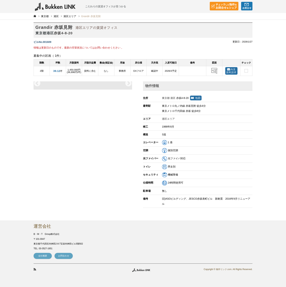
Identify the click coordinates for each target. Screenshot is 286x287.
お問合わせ (63, 256)
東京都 (45, 16)
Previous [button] (37, 83)
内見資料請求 (231, 71)
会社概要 (42, 256)
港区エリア (69, 16)
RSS (35, 269)
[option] (82, 83)
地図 (196, 98)
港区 (56, 16)
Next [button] (128, 83)
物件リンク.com (223, 269)
